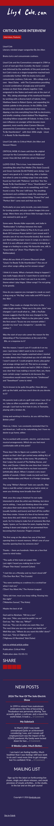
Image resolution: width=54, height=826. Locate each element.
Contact (11, 808)
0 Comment (38, 716)
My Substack (27, 721)
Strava (32, 808)
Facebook (21, 808)
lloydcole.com (34, 797)
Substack (42, 808)
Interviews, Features (12, 37)
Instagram (37, 808)
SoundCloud (26, 808)
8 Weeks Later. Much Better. (27, 745)
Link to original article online (15, 644)
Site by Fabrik (9, 815)
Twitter (16, 808)
